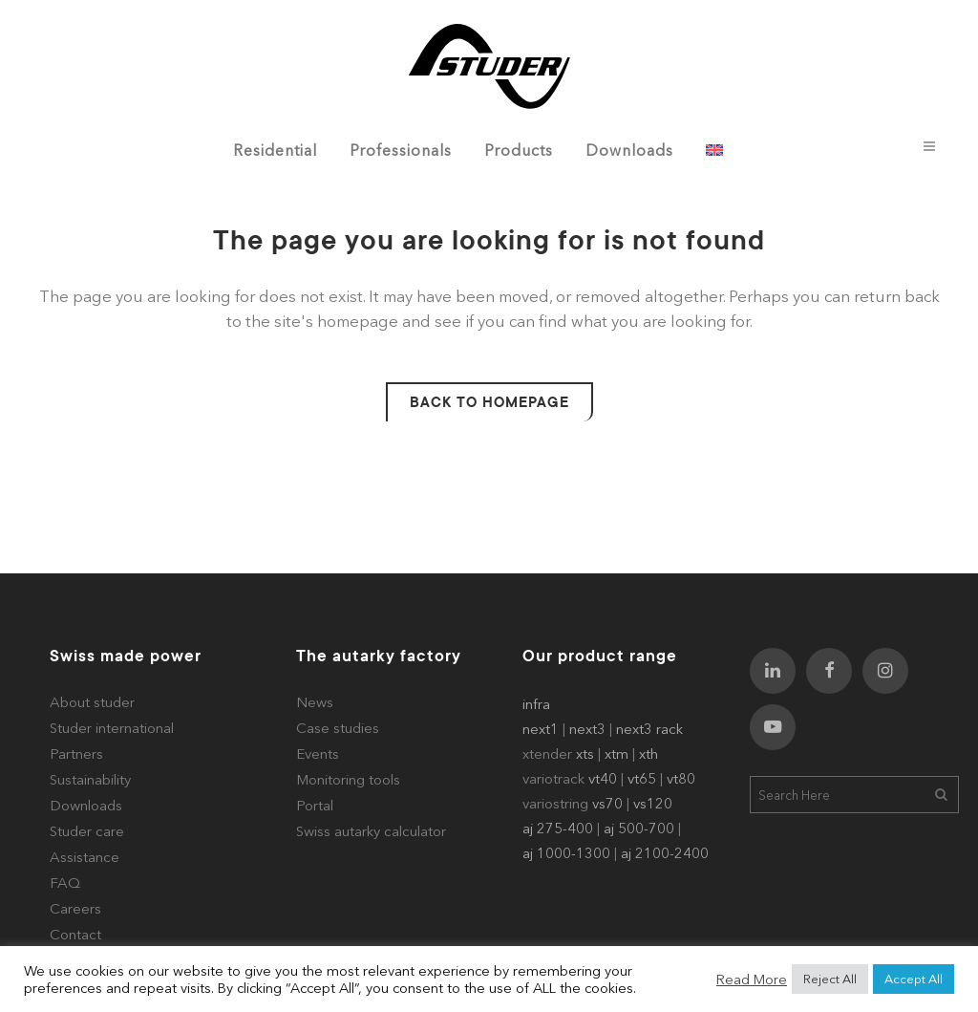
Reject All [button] (830, 978)
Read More (751, 979)
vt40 (602, 778)
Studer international (112, 728)
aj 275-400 (557, 828)
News (314, 702)
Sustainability (90, 779)
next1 (540, 728)
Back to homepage (489, 402)
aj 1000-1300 (566, 853)
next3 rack (649, 728)
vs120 (652, 803)
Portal (314, 805)
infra (536, 704)
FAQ (65, 882)
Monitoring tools (348, 779)
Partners (76, 753)
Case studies (337, 728)
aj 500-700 (639, 828)
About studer (92, 702)
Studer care (87, 831)
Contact (75, 934)
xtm (616, 753)
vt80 (681, 778)
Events (317, 753)
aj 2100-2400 (665, 853)
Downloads (86, 805)
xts (585, 753)
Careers (75, 908)
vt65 (641, 778)
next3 (587, 728)
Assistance (84, 857)
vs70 (607, 803)
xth (648, 753)
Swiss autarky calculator (371, 831)
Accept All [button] (913, 978)
